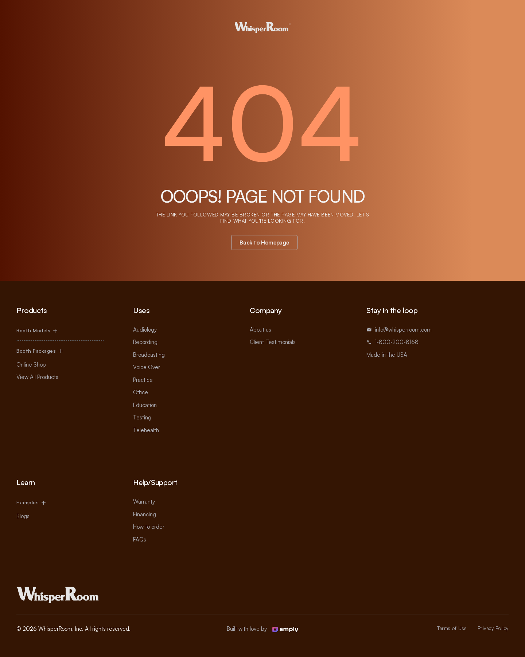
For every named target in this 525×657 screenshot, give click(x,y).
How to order (148, 526)
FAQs (139, 539)
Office (140, 392)
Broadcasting (149, 354)
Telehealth (146, 430)
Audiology (145, 329)
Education (145, 405)
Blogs (23, 516)
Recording (145, 342)
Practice (143, 379)
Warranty (144, 501)
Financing (144, 514)
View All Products (37, 377)
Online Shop (31, 364)
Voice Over (146, 367)
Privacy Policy (493, 628)
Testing (142, 417)
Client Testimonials (273, 342)
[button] (36, 330)
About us (260, 329)
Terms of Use (451, 628)
